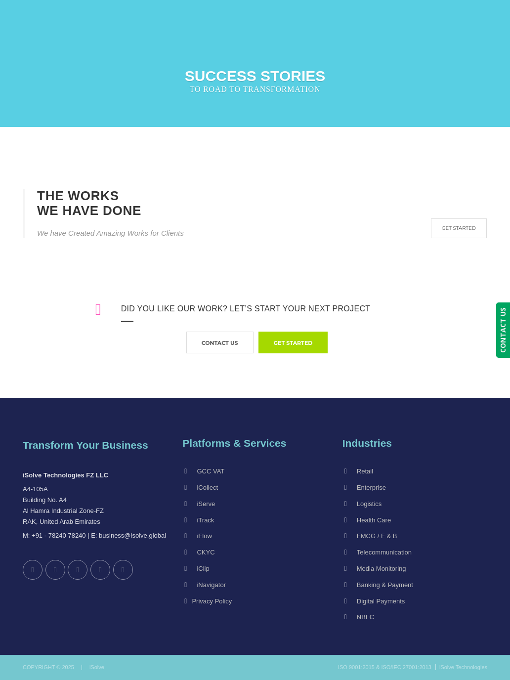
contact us (220, 343)
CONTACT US (503, 330)
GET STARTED (459, 228)
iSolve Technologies (463, 667)
